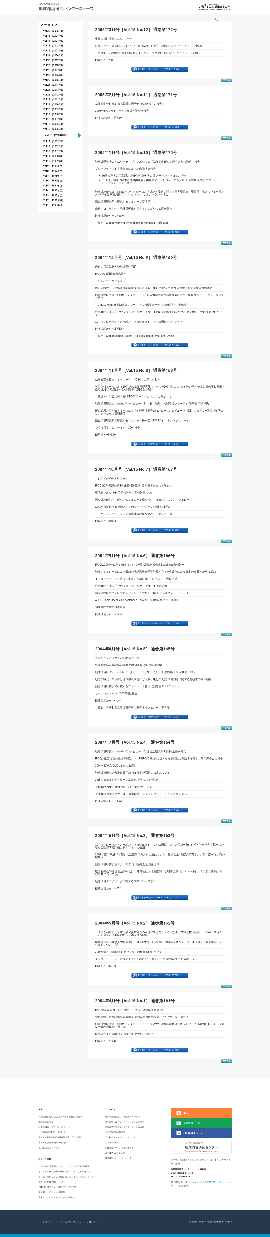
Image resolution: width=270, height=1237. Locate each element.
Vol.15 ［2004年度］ (56, 135)
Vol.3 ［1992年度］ (54, 195)
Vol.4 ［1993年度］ (54, 190)
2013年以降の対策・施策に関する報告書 (57, 1187)
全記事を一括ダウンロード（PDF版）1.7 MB (160, 350)
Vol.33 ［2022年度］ (54, 46)
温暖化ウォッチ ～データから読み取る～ (57, 1197)
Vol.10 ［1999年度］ (54, 161)
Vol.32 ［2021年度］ (54, 51)
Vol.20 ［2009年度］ (54, 109)
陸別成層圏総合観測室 (115, 1132)
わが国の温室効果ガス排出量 (51, 1132)
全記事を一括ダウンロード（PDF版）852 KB (160, 236)
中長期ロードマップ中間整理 (51, 1192)
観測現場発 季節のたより (50, 1148)
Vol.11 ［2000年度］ (54, 156)
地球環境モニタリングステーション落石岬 (124, 1127)
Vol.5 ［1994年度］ (54, 186)
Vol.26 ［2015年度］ (54, 80)
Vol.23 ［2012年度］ (54, 95)
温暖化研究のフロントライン (51, 1182)
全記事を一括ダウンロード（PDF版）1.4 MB (160, 913)
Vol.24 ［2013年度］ (54, 90)
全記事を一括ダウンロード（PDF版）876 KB (160, 539)
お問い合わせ (93, 1222)
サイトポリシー (45, 1222)
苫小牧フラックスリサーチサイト (120, 1137)
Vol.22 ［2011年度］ (54, 99)
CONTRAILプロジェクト (116, 1153)
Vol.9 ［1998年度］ (54, 166)
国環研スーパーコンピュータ (118, 1158)
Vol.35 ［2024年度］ (54, 36)
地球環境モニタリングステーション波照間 (124, 1122)
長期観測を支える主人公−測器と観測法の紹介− (60, 1116)
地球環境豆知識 (45, 1122)
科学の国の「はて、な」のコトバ (54, 1127)
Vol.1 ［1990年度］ (54, 205)
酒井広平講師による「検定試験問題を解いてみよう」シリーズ (67, 1177)
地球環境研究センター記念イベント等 (122, 1116)
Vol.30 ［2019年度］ (54, 60)
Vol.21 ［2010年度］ (54, 104)
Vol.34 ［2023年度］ (54, 41)
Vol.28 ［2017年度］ (54, 70)
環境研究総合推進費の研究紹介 (52, 1142)
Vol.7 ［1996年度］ (54, 176)
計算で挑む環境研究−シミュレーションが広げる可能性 (63, 1166)
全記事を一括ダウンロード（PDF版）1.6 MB (160, 70)
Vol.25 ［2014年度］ (54, 85)
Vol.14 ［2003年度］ (54, 141)
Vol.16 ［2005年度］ (54, 129)
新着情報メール (188, 1123)
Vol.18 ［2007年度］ (54, 119)
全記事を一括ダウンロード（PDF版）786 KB (160, 129)
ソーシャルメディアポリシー (70, 1222)
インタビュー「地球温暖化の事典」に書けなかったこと (64, 1171)
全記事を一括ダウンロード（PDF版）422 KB (160, 1068)
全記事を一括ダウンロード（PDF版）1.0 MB (160, 634)
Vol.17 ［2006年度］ (54, 124)
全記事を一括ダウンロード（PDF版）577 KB (160, 992)
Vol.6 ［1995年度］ (54, 181)
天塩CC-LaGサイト (113, 1142)
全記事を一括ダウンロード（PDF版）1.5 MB (160, 451)
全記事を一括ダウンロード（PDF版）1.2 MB (160, 729)
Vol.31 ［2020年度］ (54, 55)
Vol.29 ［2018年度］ (54, 65)
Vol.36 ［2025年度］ (54, 31)
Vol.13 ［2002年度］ (54, 146)
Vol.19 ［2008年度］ (54, 114)
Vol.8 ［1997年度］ (54, 171)
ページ (189, 1133)
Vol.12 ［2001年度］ (54, 151)
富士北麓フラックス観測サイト (119, 1148)
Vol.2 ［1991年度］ (54, 200)
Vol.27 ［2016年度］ (54, 75)
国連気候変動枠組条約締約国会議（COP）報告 (60, 1137)
